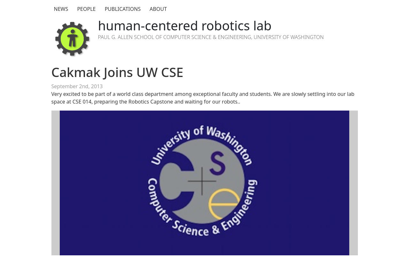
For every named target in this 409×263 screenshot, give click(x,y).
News (61, 8)
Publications (123, 8)
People (86, 8)
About (158, 8)
